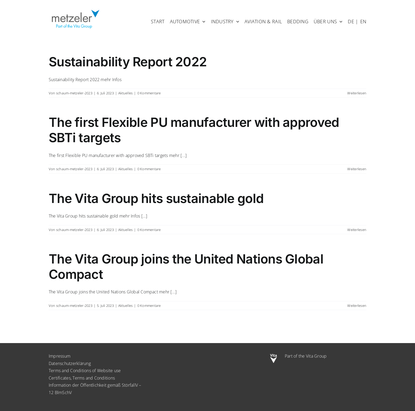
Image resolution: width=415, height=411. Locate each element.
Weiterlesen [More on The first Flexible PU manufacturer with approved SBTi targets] (356, 169)
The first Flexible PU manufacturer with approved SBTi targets (194, 129)
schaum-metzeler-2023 (74, 93)
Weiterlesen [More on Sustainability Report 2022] (356, 93)
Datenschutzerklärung (70, 363)
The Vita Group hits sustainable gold (156, 198)
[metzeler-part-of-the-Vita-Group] (75, 9)
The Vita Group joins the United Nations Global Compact (186, 266)
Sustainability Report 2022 (128, 62)
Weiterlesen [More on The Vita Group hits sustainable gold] (356, 229)
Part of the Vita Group (306, 356)
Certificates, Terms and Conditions (82, 378)
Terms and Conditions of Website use (85, 370)
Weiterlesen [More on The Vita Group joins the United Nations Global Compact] (356, 305)
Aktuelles (125, 93)
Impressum (59, 356)
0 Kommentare (149, 93)
